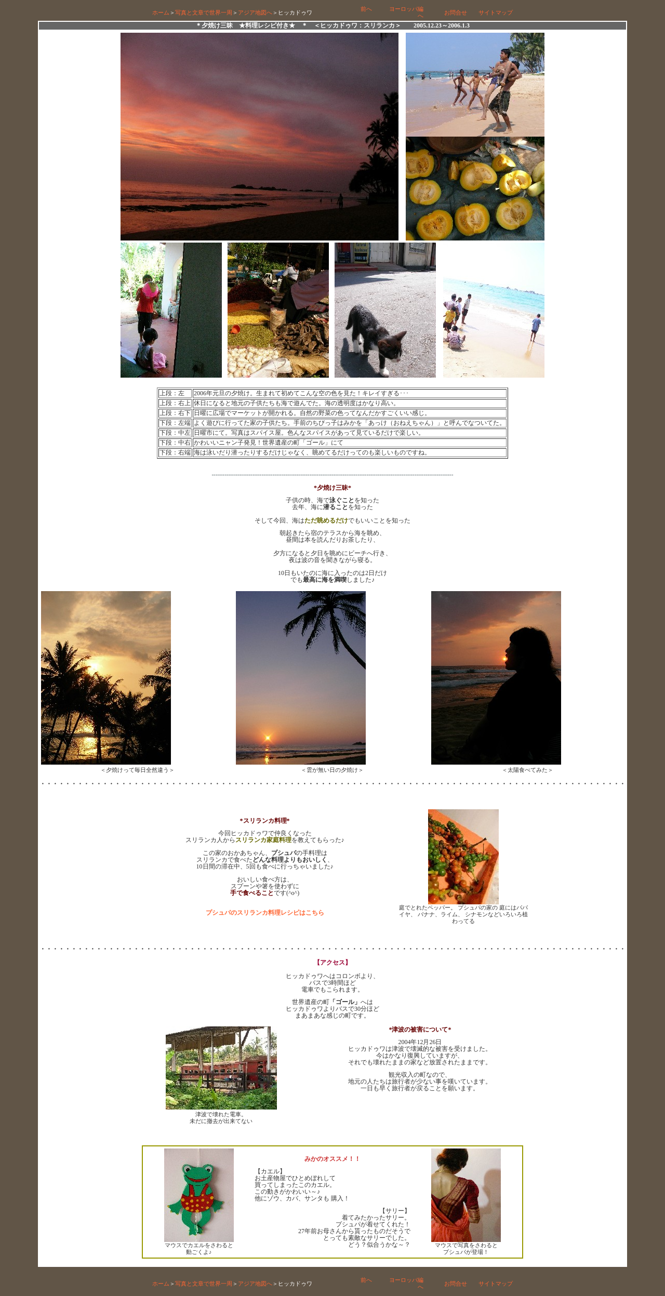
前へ (366, 9)
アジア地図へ (255, 13)
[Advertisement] (332, 1136)
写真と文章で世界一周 (203, 13)
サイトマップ (495, 13)
